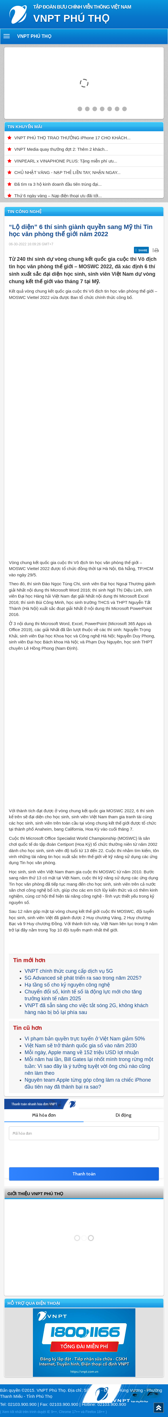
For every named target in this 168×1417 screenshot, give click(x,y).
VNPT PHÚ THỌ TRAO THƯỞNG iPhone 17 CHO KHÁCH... (72, 137)
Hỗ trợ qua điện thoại (33, 1303)
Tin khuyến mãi (24, 126)
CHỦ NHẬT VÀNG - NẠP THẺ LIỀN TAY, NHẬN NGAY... (67, 172)
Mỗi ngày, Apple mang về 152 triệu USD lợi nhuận (82, 1052)
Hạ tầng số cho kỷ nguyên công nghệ (67, 985)
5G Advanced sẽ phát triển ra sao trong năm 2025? (83, 978)
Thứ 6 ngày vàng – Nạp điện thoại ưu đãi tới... (58, 195)
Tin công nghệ (24, 211)
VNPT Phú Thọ (34, 36)
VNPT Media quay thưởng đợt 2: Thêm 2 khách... (61, 149)
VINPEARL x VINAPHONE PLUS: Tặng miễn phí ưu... (65, 160)
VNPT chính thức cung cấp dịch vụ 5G (69, 971)
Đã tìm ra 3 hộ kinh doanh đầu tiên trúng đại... (58, 184)
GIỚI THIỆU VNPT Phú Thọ (35, 1193)
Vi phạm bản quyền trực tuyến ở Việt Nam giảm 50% (85, 1039)
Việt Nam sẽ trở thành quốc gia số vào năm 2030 (81, 1045)
